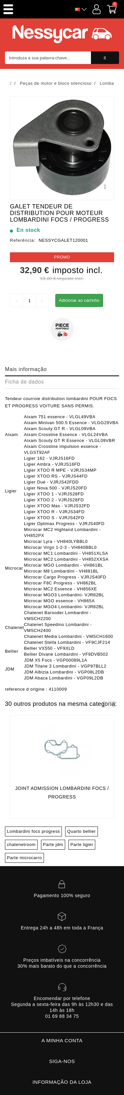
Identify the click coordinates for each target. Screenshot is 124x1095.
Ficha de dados (24, 382)
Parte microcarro (24, 857)
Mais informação (26, 369)
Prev (104, 704)
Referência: (22, 240)
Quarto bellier (81, 831)
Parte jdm (53, 844)
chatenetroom (21, 844)
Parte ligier (81, 844)
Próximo (114, 704)
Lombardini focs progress (33, 831)
